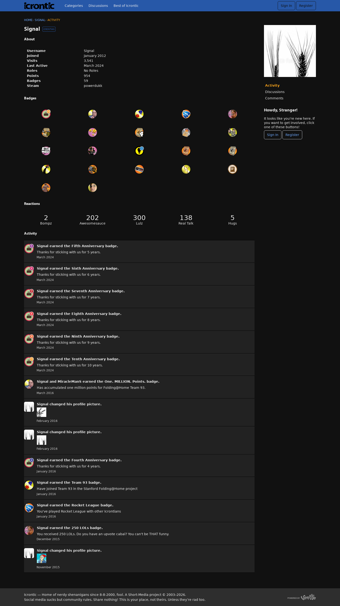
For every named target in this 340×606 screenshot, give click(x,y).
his (69, 404)
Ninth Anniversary (89, 336)
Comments (274, 98)
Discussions (98, 6)
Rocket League (85, 505)
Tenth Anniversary (89, 359)
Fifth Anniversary (88, 246)
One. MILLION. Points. (125, 381)
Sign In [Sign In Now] (272, 135)
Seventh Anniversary (91, 291)
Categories (74, 6)
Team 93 (79, 482)
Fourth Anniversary (90, 460)
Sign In (286, 6)
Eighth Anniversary (89, 314)
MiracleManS (69, 381)
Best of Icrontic (126, 6)
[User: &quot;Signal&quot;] (29, 249)
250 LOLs (80, 528)
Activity (272, 85)
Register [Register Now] (292, 135)
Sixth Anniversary (88, 268)
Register (306, 6)
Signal (42, 246)
